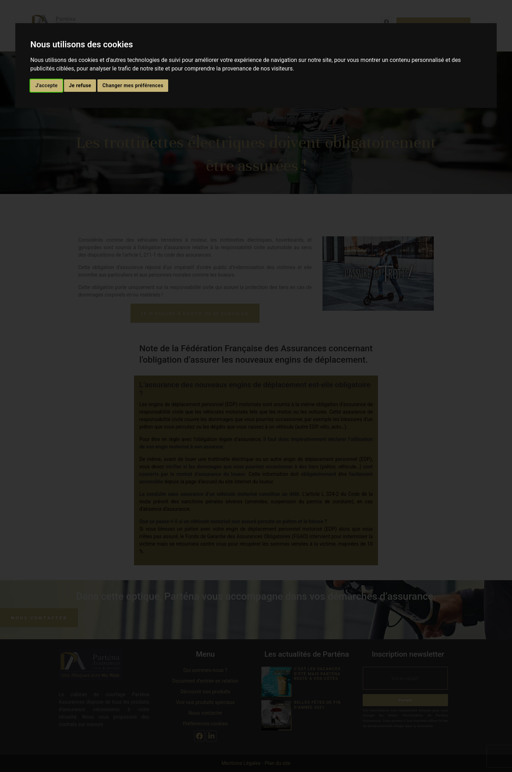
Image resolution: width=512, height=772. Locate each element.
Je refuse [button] (80, 85)
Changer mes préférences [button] (132, 85)
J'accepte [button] (46, 85)
